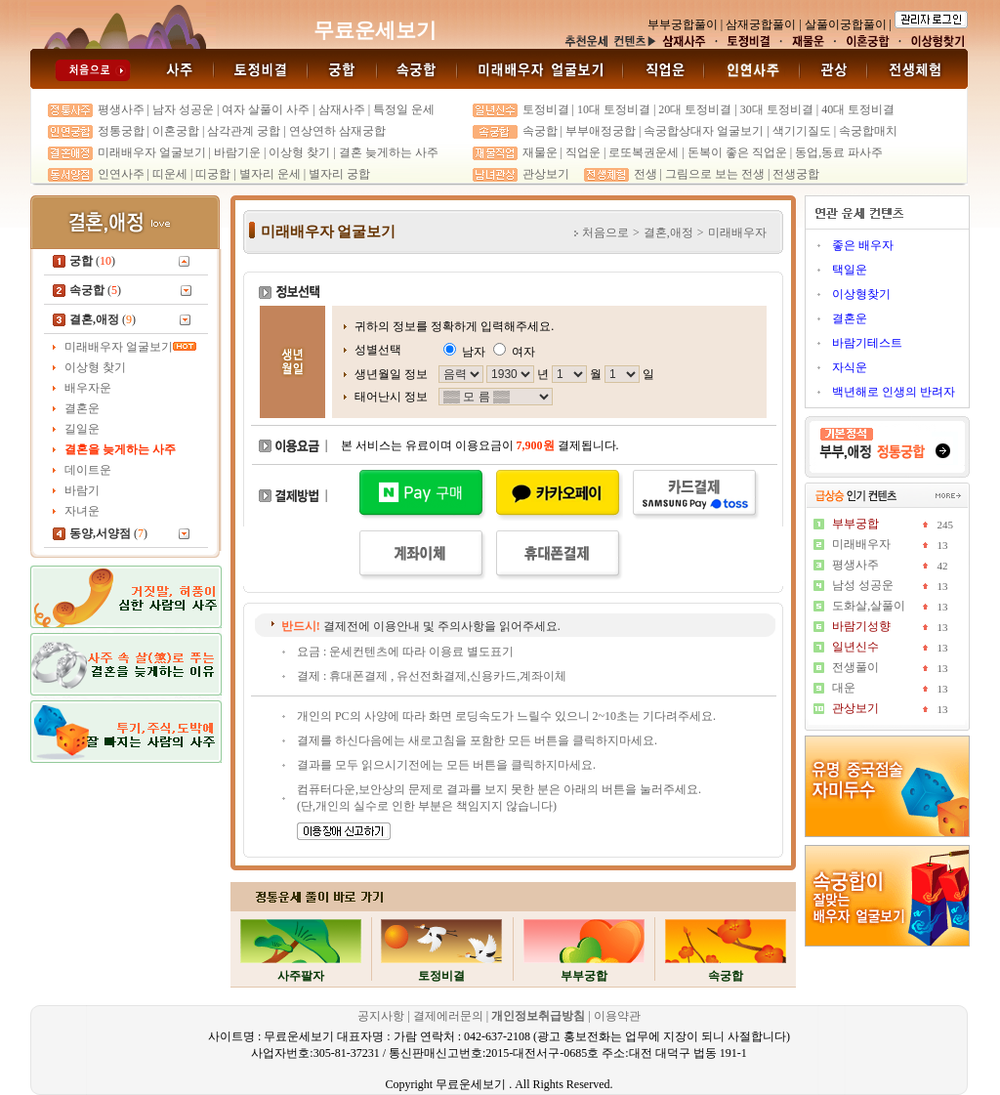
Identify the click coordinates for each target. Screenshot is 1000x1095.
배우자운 (87, 388)
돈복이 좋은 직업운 (737, 152)
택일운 (849, 269)
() (92, 261)
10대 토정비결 (613, 109)
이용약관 (617, 1016)
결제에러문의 (448, 1016)
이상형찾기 (861, 294)
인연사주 (121, 174)
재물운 (540, 152)
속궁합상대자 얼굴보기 (704, 131)
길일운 (82, 429)
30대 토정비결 (776, 109)
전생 (645, 174)
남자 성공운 (183, 109)
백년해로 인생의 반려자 (893, 392)
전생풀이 (855, 667)
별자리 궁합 (339, 174)
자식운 (849, 367)
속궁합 (540, 131)
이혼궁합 (175, 131)
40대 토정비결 (858, 109)
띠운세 (170, 174)
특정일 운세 (404, 109)
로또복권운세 (643, 152)
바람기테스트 (867, 343)
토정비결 (545, 109)
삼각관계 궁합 (243, 131)
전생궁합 (795, 174)
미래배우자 (861, 544)
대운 (843, 688)
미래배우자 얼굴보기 (152, 152)
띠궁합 (212, 174)
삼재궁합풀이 (761, 24)
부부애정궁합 (600, 131)
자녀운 (82, 511)
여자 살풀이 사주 (266, 109)
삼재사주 (341, 109)
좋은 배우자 (863, 245)
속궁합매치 (868, 131)
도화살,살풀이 (868, 605)
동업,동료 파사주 (839, 152)
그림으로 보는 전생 (715, 174)
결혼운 (82, 408)
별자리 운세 (270, 174)
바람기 (82, 490)
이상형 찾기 (301, 152)
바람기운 (237, 152)
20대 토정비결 (694, 109)
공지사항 (382, 1016)
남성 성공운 (863, 585)
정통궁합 (121, 131)
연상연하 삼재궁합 (337, 131)
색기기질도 (801, 131)
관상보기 (545, 174)
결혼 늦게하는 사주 (388, 152)
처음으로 (605, 232)
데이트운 (87, 470)
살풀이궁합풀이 (846, 24)
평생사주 (121, 109)
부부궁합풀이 (682, 24)
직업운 (583, 152)
